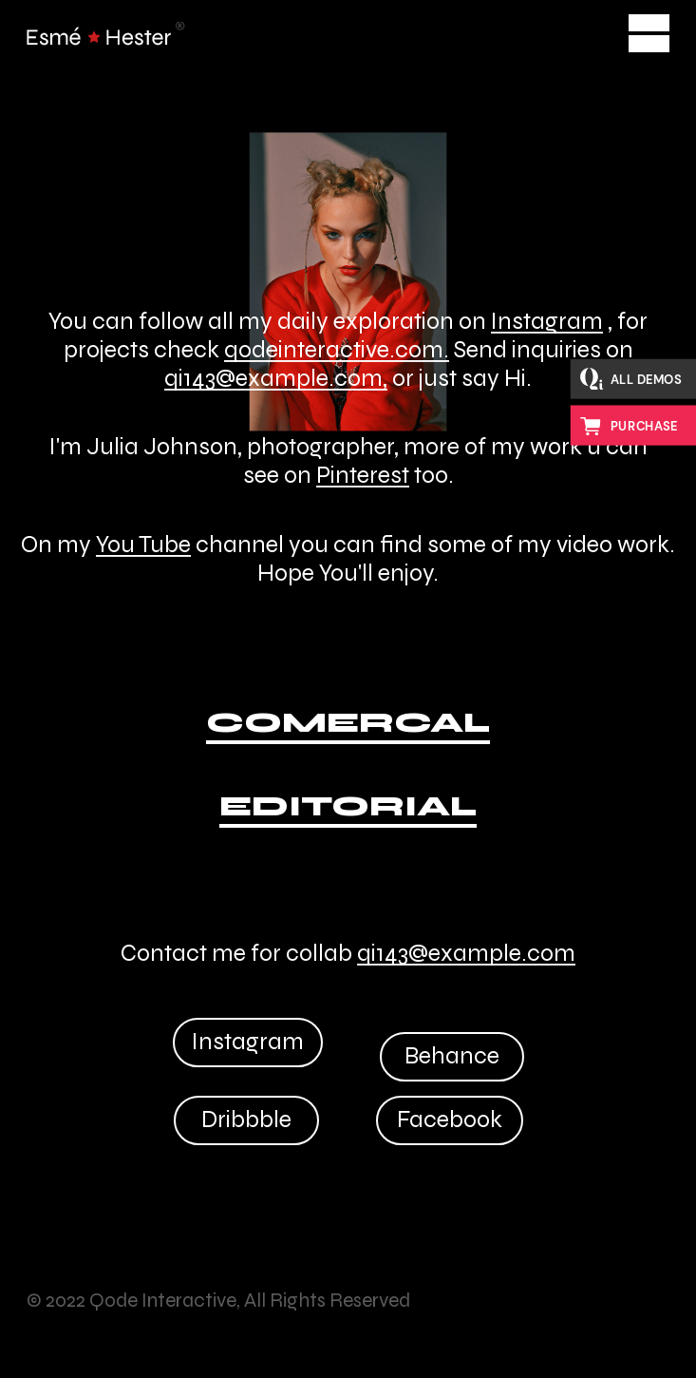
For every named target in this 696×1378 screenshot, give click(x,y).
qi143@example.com (466, 953)
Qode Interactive (162, 1300)
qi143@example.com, (275, 378)
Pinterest (362, 475)
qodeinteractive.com (333, 349)
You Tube (143, 544)
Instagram (547, 321)
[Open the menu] (649, 33)
